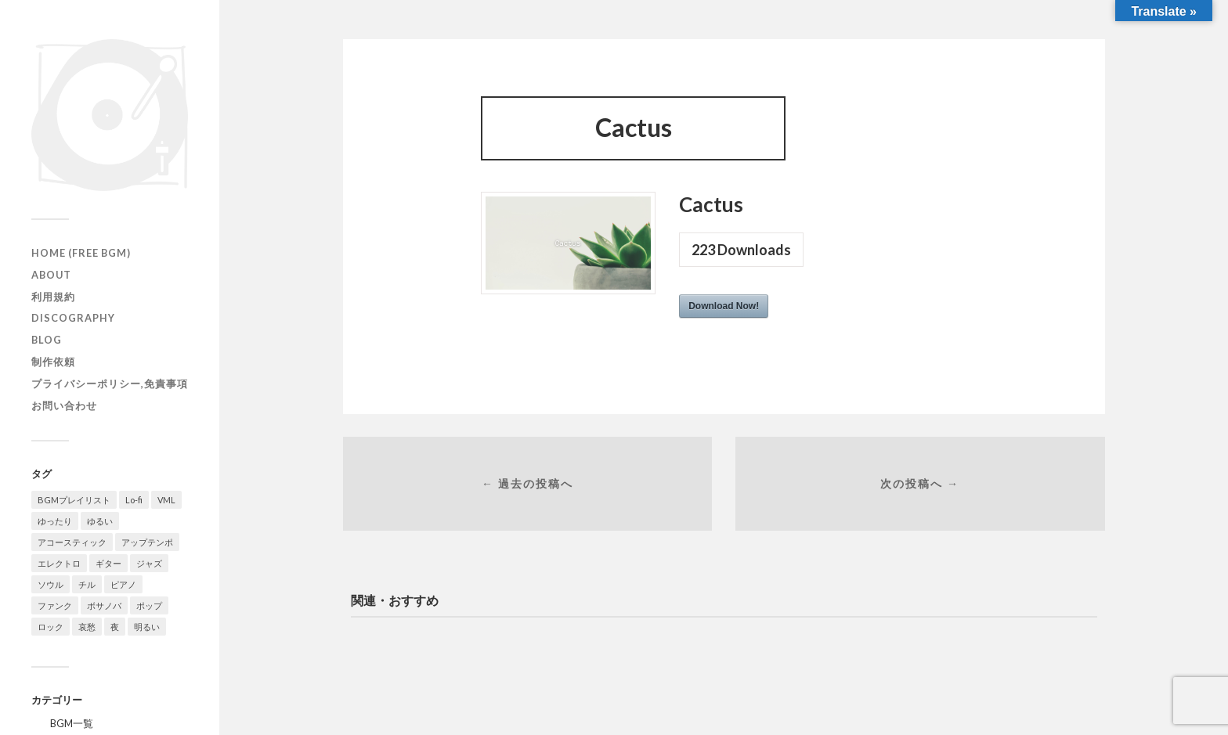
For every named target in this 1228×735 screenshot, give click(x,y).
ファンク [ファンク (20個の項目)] (55, 605)
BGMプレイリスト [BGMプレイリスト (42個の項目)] (74, 500)
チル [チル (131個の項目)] (87, 584)
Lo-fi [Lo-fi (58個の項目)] (134, 500)
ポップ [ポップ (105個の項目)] (149, 605)
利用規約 (53, 296)
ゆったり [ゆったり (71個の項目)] (55, 521)
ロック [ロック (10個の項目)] (50, 627)
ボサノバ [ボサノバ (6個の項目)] (104, 605)
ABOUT (51, 274)
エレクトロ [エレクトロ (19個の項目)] (59, 563)
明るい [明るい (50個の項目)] (147, 627)
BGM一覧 (71, 723)
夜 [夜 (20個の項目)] (114, 627)
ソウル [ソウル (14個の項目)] (50, 584)
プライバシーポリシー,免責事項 (109, 383)
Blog (46, 339)
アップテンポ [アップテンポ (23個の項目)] (147, 542)
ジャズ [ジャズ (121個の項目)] (149, 563)
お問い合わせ (64, 405)
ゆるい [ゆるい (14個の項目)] (100, 521)
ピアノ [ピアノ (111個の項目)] (123, 584)
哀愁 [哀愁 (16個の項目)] (87, 627)
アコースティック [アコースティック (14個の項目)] (72, 542)
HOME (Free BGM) (81, 253)
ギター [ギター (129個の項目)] (108, 563)
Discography (73, 318)
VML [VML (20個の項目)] (166, 500)
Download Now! (723, 306)
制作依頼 (53, 361)
